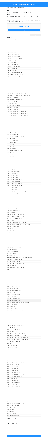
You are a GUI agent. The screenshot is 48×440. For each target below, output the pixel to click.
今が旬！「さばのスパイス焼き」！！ (13, 187)
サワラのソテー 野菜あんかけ (12, 123)
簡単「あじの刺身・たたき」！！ (12, 321)
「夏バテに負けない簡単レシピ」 (12, 68)
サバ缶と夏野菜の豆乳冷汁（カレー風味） (13, 121)
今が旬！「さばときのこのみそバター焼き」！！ (15, 185)
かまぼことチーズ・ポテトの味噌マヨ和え (13, 107)
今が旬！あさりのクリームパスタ (12, 201)
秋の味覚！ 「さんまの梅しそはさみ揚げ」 (14, 298)
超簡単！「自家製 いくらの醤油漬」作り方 (14, 386)
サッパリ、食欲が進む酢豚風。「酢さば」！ (14, 117)
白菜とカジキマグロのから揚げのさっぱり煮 (14, 290)
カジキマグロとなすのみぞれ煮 (12, 101)
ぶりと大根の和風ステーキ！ (11, 142)
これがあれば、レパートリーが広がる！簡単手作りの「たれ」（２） (17, 113)
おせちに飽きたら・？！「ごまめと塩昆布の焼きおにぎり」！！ (17, 93)
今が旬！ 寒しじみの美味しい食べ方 (13, 167)
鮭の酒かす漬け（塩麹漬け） (11, 413)
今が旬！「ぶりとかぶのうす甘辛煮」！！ (13, 195)
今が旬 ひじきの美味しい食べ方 (12, 165)
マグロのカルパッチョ (10, 152)
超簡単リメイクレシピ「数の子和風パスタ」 (14, 405)
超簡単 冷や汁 (9, 343)
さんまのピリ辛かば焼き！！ (11, 126)
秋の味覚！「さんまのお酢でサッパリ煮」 (13, 300)
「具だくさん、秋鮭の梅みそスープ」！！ (13, 64)
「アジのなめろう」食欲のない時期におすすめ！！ (15, 41)
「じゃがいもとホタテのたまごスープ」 (13, 54)
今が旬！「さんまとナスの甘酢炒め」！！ (13, 193)
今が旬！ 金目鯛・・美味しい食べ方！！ (13, 171)
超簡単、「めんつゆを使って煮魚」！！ (13, 345)
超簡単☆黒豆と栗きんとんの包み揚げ (13, 401)
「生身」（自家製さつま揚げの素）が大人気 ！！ (15, 74)
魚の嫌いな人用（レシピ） (11, 407)
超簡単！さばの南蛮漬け (11, 390)
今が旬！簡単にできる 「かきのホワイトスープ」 (15, 208)
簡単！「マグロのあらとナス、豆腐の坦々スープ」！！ (16, 310)
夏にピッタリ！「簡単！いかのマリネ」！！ (14, 230)
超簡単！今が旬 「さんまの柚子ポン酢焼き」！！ (15, 394)
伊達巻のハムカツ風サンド (11, 212)
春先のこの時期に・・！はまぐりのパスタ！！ (14, 259)
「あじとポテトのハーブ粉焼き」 (12, 39)
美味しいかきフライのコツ (11, 327)
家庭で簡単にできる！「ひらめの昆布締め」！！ (15, 247)
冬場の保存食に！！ (10, 228)
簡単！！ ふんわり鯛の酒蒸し (12, 304)
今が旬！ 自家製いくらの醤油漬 (12, 169)
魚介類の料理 (9, 37)
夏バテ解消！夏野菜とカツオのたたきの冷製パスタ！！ (16, 238)
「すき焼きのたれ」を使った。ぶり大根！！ (14, 56)
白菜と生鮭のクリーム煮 (11, 292)
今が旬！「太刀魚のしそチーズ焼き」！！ (13, 197)
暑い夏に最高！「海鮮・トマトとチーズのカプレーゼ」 (16, 263)
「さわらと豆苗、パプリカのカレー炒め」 (13, 50)
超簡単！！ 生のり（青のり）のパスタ (13, 355)
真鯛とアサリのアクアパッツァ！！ (12, 296)
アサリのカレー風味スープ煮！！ (12, 82)
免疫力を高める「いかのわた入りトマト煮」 (14, 226)
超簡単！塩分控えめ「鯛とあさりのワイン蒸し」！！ (15, 399)
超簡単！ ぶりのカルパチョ (11, 349)
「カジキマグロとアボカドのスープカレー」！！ (15, 45)
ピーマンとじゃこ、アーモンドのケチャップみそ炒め (15, 136)
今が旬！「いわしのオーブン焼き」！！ (13, 175)
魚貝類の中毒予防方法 (10, 411)
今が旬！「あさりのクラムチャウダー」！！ (14, 173)
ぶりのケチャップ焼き (10, 146)
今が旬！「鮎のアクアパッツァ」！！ (13, 199)
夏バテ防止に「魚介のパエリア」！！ (13, 243)
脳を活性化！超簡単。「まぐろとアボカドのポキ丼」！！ (16, 331)
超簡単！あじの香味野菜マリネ (12, 388)
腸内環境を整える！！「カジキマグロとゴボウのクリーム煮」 (17, 335)
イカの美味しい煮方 (10, 87)
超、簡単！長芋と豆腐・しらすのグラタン (13, 341)
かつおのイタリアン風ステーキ (12, 103)
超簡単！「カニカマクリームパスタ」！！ (13, 366)
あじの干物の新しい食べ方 (11, 84)
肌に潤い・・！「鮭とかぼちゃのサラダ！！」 (14, 329)
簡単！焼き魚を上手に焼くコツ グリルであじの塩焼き (15, 314)
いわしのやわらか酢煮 (10, 89)
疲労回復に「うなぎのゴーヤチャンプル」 (13, 286)
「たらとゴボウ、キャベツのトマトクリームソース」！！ (16, 58)
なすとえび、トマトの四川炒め (12, 132)
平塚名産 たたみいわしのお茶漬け (12, 251)
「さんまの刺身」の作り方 (11, 52)
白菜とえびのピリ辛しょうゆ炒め (12, 288)
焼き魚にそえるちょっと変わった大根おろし (14, 275)
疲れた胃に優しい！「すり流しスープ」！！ (14, 284)
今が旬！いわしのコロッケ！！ (12, 206)
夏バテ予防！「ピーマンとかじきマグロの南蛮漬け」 (15, 234)
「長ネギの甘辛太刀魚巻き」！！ (12, 78)
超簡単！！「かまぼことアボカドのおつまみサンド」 (15, 362)
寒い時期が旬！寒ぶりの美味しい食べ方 (13, 249)
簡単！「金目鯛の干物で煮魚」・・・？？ (13, 312)
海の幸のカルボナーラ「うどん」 (12, 273)
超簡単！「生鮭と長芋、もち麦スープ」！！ (14, 384)
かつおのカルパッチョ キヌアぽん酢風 (13, 105)
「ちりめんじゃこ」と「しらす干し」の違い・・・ (15, 60)
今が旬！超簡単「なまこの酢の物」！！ (13, 210)
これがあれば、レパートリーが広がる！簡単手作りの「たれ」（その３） (18, 115)
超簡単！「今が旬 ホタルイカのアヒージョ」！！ (15, 378)
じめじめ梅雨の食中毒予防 (11, 128)
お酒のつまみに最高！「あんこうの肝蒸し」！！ (15, 99)
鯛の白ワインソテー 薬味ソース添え (13, 415)
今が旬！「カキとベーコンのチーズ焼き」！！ (14, 183)
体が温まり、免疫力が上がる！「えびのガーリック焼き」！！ (17, 216)
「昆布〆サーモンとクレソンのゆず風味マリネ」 (15, 72)
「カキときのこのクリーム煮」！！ (12, 43)
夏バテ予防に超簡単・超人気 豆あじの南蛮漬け (15, 236)
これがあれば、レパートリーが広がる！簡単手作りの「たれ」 (17, 111)
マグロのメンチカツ (10, 154)
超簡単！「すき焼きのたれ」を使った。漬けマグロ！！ (16, 374)
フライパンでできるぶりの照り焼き (12, 140)
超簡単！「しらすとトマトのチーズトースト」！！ (15, 372)
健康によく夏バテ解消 (10, 220)
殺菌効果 (8, 269)
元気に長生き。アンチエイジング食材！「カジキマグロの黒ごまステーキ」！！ (19, 224)
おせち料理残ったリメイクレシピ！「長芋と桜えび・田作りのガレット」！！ (19, 95)
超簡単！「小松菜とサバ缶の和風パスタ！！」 (14, 382)
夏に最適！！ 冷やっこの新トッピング (13, 232)
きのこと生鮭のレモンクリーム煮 (12, 109)
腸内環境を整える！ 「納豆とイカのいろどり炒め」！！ (16, 333)
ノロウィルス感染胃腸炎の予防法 (12, 134)
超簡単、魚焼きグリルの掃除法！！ (12, 347)
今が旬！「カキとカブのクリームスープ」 (13, 181)
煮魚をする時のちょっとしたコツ (12, 277)
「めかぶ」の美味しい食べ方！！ (12, 62)
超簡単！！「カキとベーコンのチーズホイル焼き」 (15, 360)
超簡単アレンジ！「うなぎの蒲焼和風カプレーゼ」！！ (16, 403)
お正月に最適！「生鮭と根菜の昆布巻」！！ (14, 97)
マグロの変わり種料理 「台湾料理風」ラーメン (14, 156)
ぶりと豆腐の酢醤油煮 (10, 144)
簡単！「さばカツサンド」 (11, 306)
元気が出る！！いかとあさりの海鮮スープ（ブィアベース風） (17, 222)
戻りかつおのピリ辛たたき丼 (11, 253)
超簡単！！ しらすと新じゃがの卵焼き (13, 353)
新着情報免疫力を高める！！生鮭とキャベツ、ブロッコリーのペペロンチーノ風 (19, 257)
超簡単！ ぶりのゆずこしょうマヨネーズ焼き (14, 351)
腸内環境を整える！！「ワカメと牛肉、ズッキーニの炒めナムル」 (17, 337)
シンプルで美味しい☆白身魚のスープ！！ (13, 130)
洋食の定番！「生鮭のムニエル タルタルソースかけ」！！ (16, 271)
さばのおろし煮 (9, 119)
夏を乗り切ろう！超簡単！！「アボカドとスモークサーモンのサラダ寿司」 (19, 245)
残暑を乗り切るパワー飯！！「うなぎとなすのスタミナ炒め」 (17, 267)
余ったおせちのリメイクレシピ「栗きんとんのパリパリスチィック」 (18, 218)
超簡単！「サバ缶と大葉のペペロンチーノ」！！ (15, 368)
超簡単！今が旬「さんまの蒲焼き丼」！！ (13, 397)
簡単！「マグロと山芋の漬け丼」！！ (13, 308)
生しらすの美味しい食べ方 (11, 280)
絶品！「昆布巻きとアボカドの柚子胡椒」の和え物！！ (16, 325)
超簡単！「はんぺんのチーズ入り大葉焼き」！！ (15, 376)
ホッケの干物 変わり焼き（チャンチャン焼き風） (15, 150)
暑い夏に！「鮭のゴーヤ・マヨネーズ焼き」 (14, 261)
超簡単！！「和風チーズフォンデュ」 (13, 364)
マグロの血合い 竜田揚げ (11, 160)
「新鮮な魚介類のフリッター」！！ (12, 70)
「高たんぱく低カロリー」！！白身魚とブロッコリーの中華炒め (17, 80)
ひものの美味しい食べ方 (11, 138)
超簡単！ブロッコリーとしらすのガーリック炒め (15, 392)
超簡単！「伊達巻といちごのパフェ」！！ (13, 380)
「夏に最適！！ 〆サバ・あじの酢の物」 (13, 66)
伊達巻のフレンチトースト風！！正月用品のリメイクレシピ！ (17, 214)
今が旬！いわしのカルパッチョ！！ (12, 204)
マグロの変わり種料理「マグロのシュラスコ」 (14, 158)
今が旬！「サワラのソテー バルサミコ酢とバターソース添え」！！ (18, 191)
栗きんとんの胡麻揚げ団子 (11, 265)
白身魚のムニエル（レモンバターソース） (13, 294)
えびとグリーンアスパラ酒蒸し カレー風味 (14, 91)
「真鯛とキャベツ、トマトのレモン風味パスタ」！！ (15, 76)
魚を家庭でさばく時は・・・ (11, 409)
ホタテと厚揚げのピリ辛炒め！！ (12, 148)
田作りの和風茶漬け (10, 282)
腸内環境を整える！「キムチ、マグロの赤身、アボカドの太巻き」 (17, 339)
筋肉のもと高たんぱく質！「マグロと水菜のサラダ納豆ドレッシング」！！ (19, 302)
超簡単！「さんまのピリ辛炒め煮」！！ (13, 370)
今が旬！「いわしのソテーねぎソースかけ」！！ (15, 179)
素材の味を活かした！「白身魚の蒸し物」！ (14, 323)
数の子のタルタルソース (11, 255)
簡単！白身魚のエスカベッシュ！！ (12, 319)
